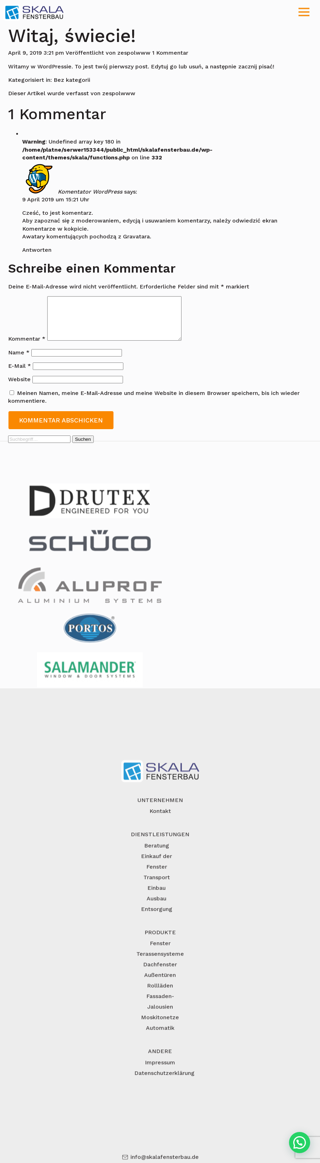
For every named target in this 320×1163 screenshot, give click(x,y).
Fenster (160, 975)
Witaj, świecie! (72, 36)
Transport (156, 909)
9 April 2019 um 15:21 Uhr (55, 199)
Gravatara (136, 236)
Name (19, 361)
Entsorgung (156, 941)
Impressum (160, 1094)
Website (19, 387)
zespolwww (133, 52)
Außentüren (160, 1007)
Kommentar (26, 347)
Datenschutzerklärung (164, 1105)
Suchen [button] (83, 447)
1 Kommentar (170, 52)
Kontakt (160, 843)
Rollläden (160, 1018)
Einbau (156, 920)
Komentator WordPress (90, 191)
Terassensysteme (160, 986)
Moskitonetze (160, 1049)
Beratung (156, 878)
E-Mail (19, 374)
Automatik (160, 1060)
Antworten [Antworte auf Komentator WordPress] (36, 249)
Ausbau (156, 930)
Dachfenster (160, 996)
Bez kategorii (72, 80)
